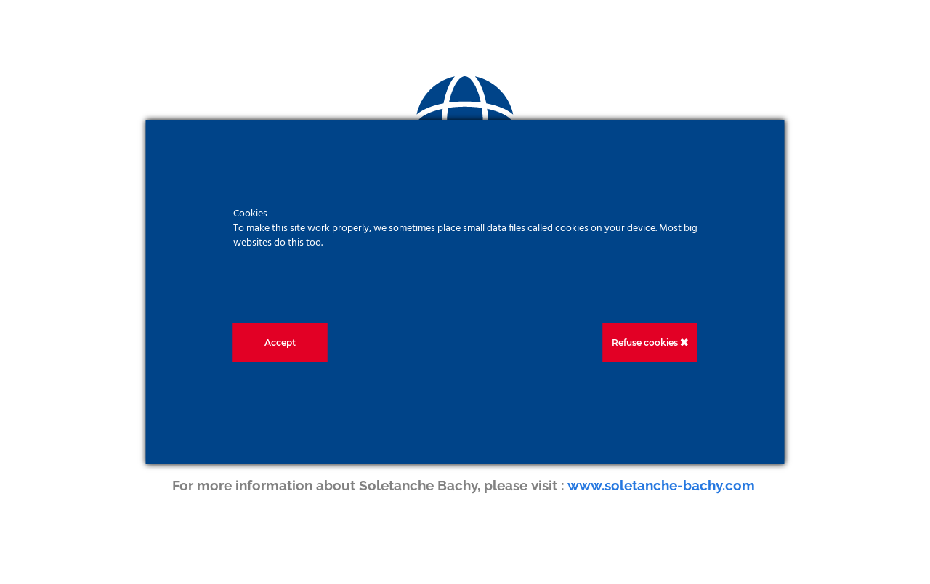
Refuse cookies (650, 342)
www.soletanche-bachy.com (663, 485)
